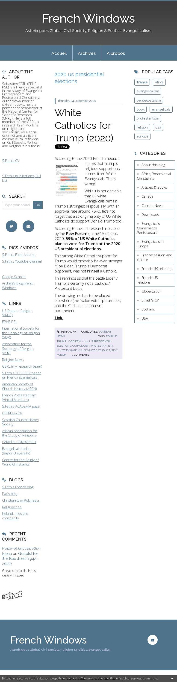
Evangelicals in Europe (150, 243)
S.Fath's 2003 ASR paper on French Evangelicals (21, 375)
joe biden (74, 341)
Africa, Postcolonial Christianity (154, 176)
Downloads (150, 214)
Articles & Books (154, 187)
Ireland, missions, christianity (15, 515)
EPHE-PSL (9, 321)
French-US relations (147, 279)
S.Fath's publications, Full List (21, 178)
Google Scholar (14, 276)
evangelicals (161, 109)
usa (158, 127)
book (141, 109)
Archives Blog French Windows (18, 285)
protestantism (102, 345)
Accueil (59, 53)
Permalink (66, 331)
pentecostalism (149, 100)
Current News (152, 205)
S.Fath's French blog (17, 487)
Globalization (152, 291)
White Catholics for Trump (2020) (84, 125)
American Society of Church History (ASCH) (19, 386)
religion (142, 127)
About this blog (153, 164)
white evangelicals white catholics (83, 350)
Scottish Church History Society (20, 422)
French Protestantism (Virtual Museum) (19, 397)
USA (145, 318)
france (142, 82)
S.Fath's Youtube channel (22, 261)
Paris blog (9, 493)
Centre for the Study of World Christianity (20, 462)
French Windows (88, 18)
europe (142, 136)
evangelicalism (148, 91)
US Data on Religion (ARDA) (17, 312)
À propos (116, 53)
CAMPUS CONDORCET (19, 441)
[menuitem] (59, 53)
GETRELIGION (12, 413)
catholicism (81, 345)
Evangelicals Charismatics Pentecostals (148, 228)
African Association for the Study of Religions (19, 433)
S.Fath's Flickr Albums (18, 254)
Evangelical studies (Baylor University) (16, 450)
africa (159, 82)
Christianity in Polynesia (20, 500)
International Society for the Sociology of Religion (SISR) (21, 333)
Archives (87, 53)
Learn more (150, 678)
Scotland (148, 309)
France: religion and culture (154, 257)
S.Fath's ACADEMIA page (21, 406)
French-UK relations (157, 268)
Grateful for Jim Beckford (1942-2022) (20, 558)
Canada (147, 196)
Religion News (13, 359)
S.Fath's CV (10, 160)
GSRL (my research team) (22, 366)
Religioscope (12, 507)
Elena (7, 553)
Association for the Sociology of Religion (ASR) (18, 348)
